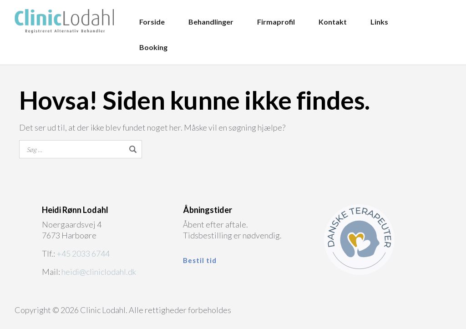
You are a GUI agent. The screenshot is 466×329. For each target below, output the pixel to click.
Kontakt (333, 21)
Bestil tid (200, 260)
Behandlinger (210, 21)
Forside (152, 21)
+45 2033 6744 (83, 253)
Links (379, 21)
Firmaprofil (276, 21)
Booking (153, 47)
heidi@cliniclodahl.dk (98, 272)
